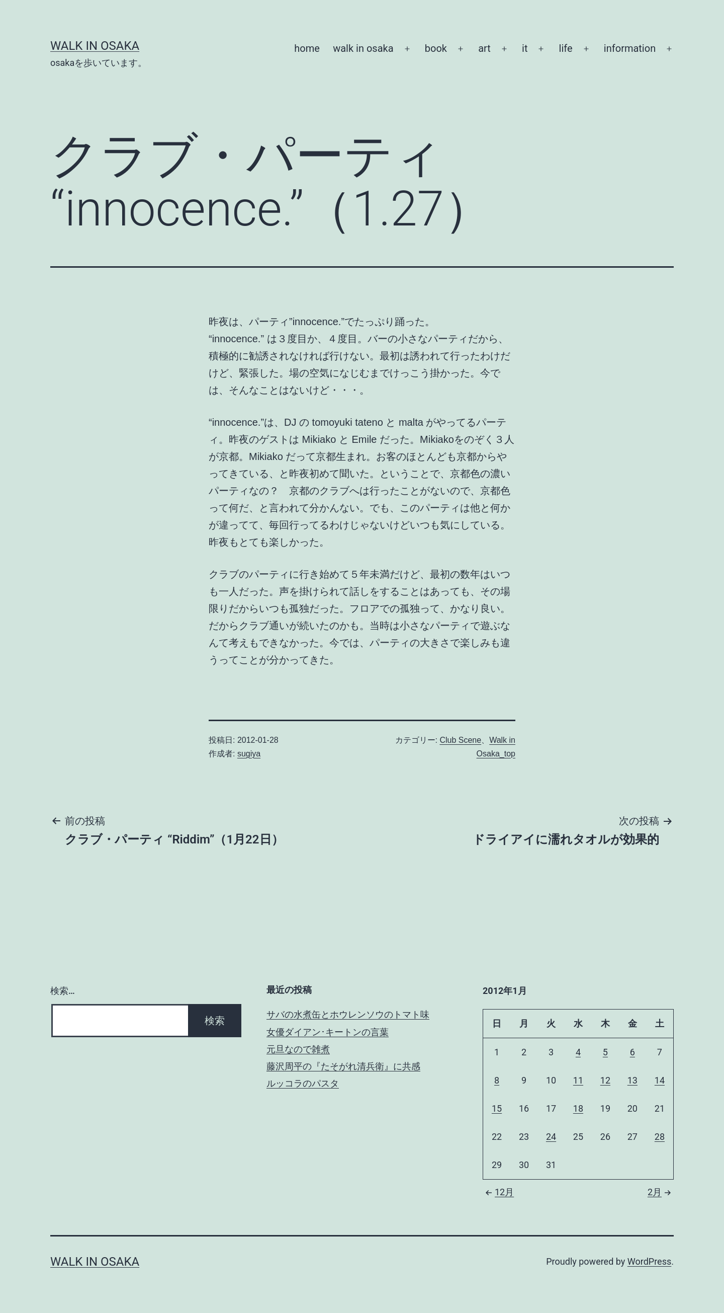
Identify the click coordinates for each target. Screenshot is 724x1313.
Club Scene (460, 740)
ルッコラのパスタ (302, 1083)
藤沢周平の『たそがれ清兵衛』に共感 (343, 1066)
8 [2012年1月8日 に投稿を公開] (496, 1080)
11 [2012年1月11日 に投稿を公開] (578, 1080)
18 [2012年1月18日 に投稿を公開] (578, 1108)
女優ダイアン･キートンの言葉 (327, 1032)
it (524, 48)
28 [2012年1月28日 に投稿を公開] (660, 1136)
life (566, 48)
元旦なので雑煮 (298, 1049)
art (484, 48)
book (436, 48)
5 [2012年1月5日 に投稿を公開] (605, 1052)
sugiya (248, 753)
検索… (62, 990)
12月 (498, 1192)
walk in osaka (363, 48)
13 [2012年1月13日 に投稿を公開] (632, 1080)
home (307, 48)
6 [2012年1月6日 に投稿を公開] (632, 1052)
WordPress (649, 1261)
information (630, 48)
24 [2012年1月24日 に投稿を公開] (551, 1136)
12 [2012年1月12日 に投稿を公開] (605, 1080)
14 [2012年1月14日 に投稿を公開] (660, 1080)
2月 (661, 1192)
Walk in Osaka (94, 46)
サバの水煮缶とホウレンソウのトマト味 (347, 1014)
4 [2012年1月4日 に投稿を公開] (578, 1052)
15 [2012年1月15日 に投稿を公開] (497, 1108)
